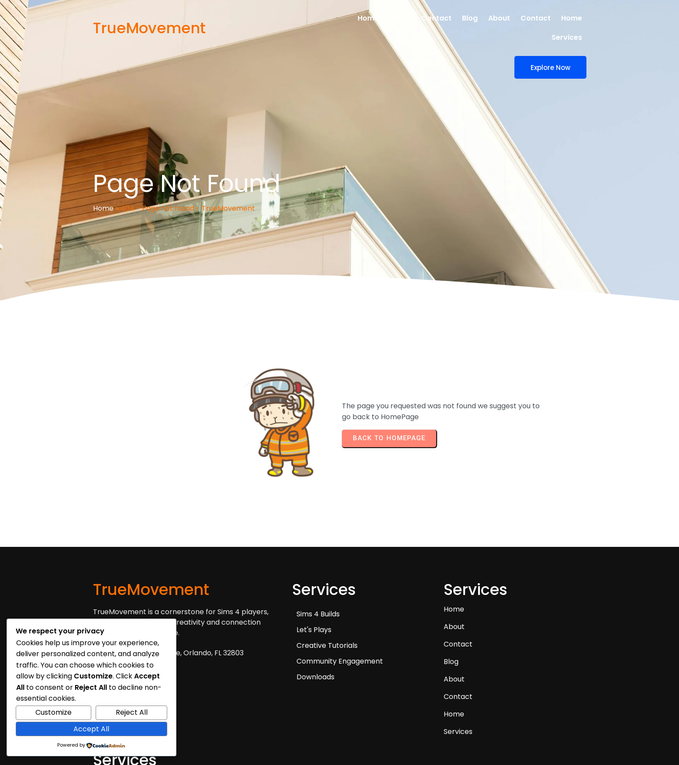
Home (103, 179)
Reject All (132, 712)
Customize (53, 712)
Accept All (91, 729)
